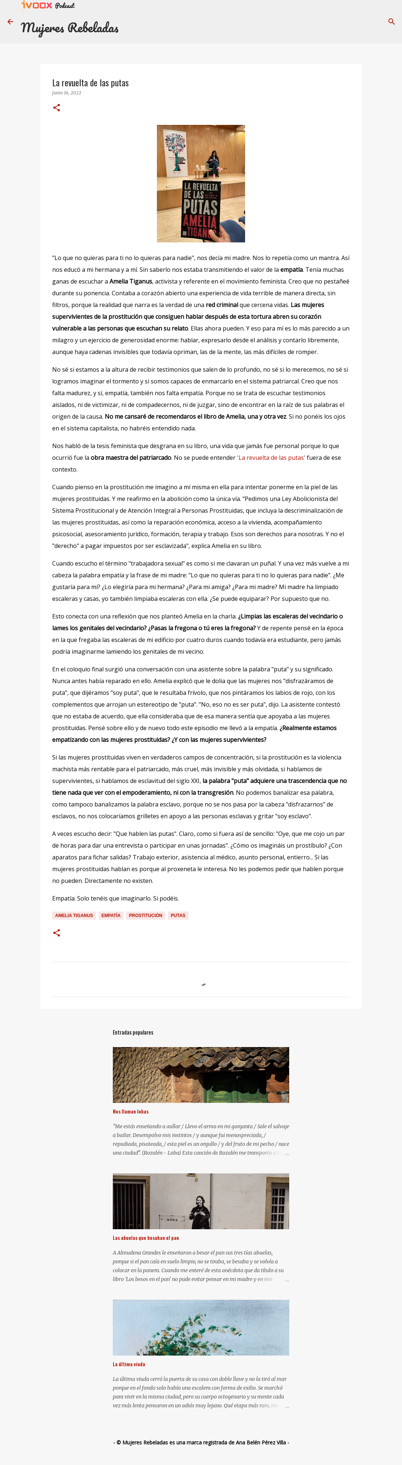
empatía (111, 915)
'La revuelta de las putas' (272, 458)
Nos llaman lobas (130, 1111)
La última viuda (129, 1364)
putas (178, 915)
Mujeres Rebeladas (70, 27)
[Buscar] (391, 21)
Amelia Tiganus (74, 915)
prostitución (145, 915)
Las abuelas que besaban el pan (146, 1237)
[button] (56, 108)
